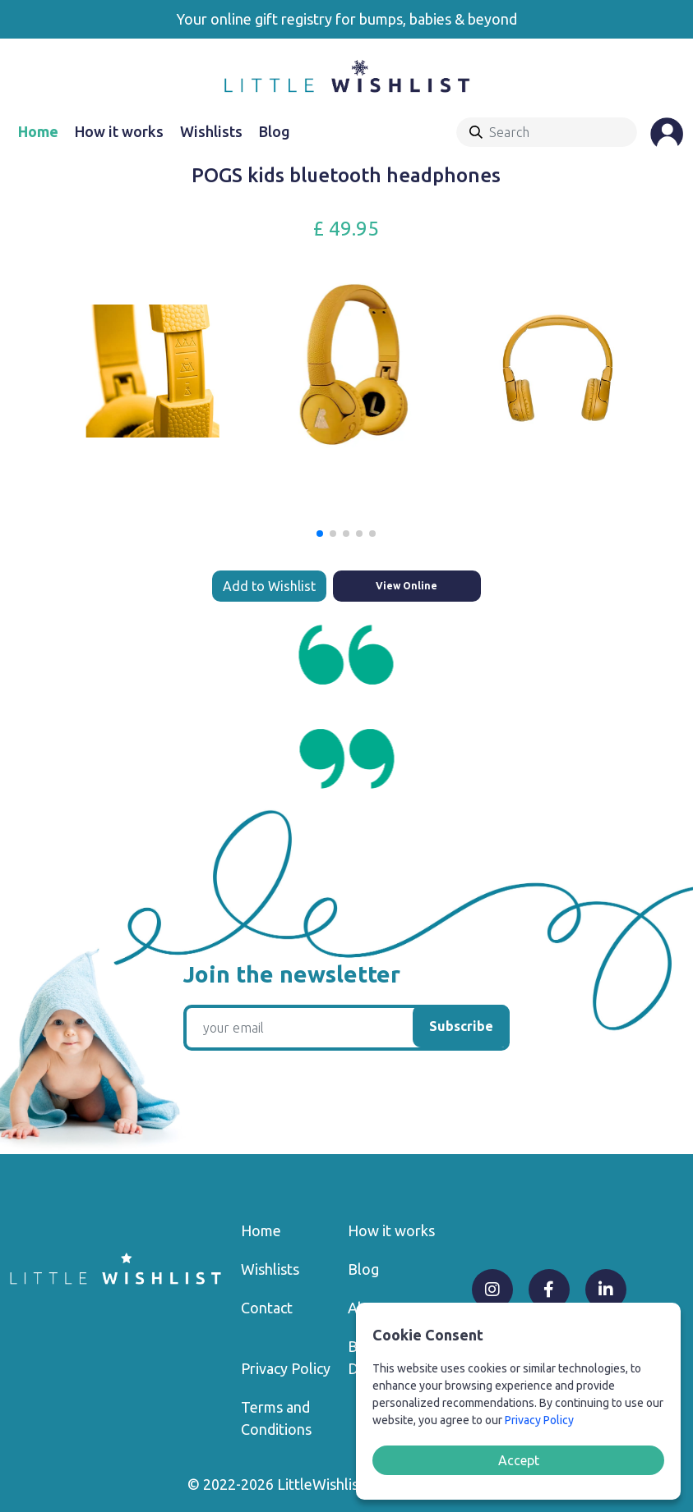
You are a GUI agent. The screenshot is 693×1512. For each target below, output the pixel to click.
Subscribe (461, 1026)
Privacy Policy (285, 1368)
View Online (406, 585)
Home (38, 131)
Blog (274, 131)
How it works (119, 131)
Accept (518, 1460)
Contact (267, 1307)
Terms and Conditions (276, 1418)
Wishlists (211, 131)
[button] (319, 533)
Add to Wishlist (269, 586)
